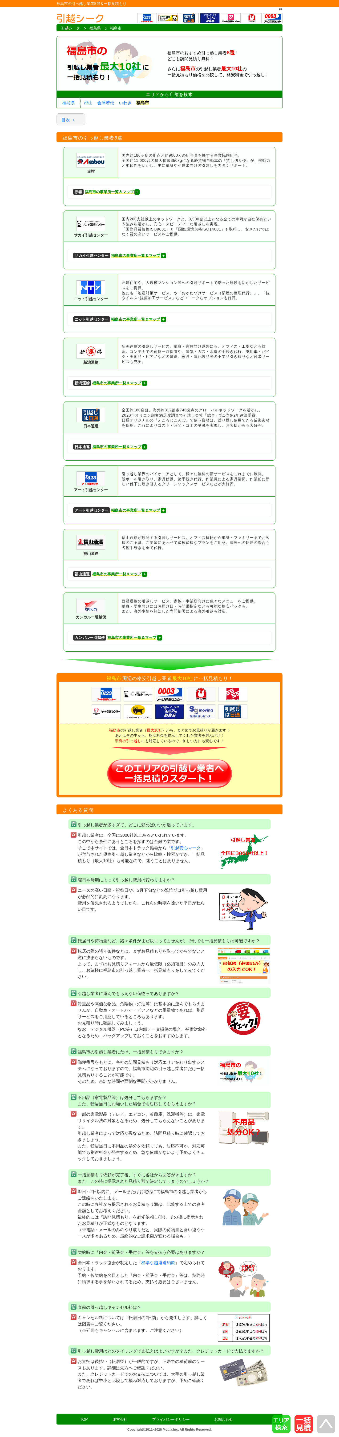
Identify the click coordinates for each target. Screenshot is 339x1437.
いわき (125, 102)
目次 (65, 120)
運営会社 (119, 1419)
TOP (84, 1419)
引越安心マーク (186, 848)
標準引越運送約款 (158, 1262)
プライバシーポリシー (171, 1419)
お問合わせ (223, 1419)
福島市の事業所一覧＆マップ (103, 192)
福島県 (68, 102)
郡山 (88, 102)
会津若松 (105, 102)
